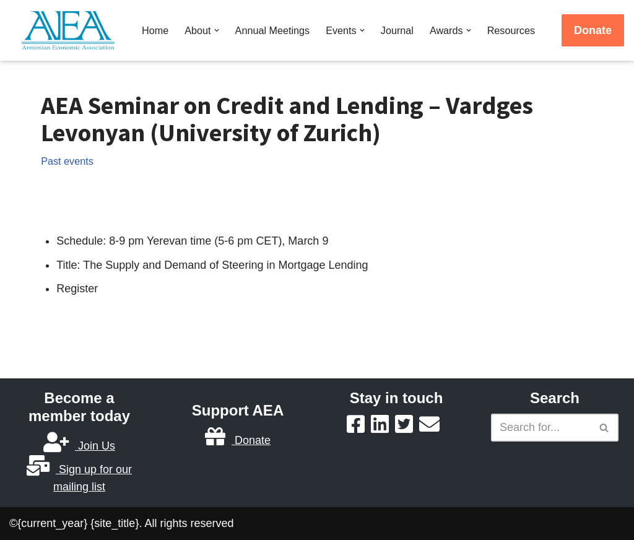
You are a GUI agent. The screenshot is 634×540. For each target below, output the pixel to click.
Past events (67, 161)
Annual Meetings (272, 30)
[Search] (541, 428)
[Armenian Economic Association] (71, 30)
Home (155, 30)
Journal (397, 30)
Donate (593, 30)
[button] (216, 30)
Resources (511, 30)
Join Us (79, 446)
